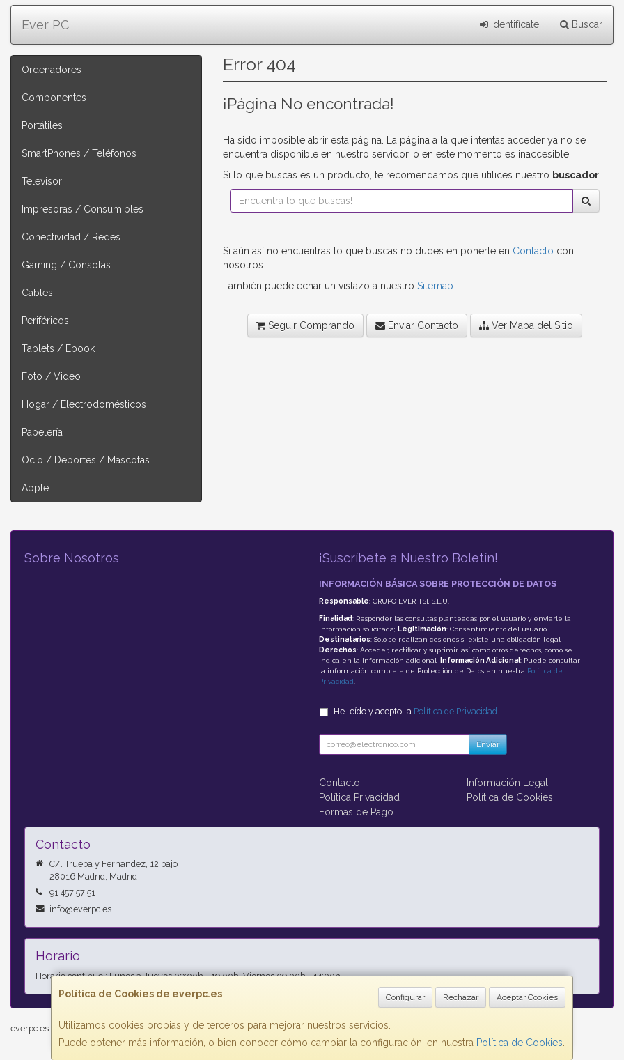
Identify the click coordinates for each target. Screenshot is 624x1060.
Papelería (42, 432)
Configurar (405, 997)
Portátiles (42, 125)
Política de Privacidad (455, 711)
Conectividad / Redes (71, 237)
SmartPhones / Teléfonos (79, 153)
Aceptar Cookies (527, 997)
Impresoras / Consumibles (82, 209)
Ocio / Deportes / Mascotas (86, 460)
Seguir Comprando (305, 325)
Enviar (487, 744)
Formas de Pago (356, 811)
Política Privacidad (359, 797)
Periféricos (45, 320)
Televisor (42, 181)
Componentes (54, 97)
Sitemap (435, 285)
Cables (37, 292)
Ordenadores (51, 69)
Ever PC (45, 24)
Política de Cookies (519, 1042)
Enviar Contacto (416, 325)
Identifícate (509, 24)
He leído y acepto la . (416, 711)
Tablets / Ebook (58, 348)
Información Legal (507, 782)
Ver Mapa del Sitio (526, 325)
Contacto (533, 250)
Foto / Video (51, 376)
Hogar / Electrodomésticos (84, 404)
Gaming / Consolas (66, 264)
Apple (35, 487)
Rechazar (460, 997)
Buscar (581, 24)
